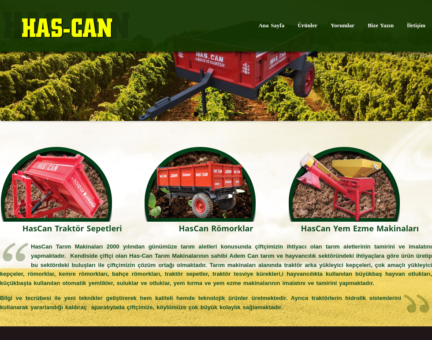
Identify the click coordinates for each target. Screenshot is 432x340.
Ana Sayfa (271, 25)
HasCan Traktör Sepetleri (72, 228)
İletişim (416, 25)
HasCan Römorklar (216, 228)
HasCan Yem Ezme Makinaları (360, 228)
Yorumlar (342, 25)
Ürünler (307, 25)
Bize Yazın (381, 25)
